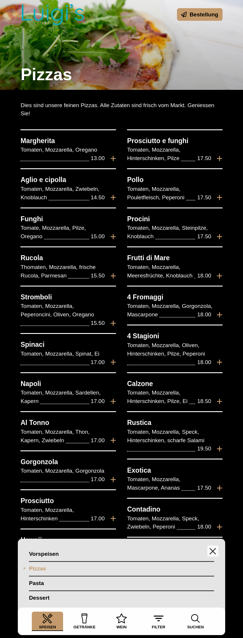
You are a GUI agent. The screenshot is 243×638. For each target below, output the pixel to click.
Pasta (36, 584)
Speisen (47, 621)
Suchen (195, 621)
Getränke (85, 621)
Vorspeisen (44, 554)
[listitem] (68, 149)
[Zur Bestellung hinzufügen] (113, 159)
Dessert (39, 598)
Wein (121, 621)
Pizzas (37, 569)
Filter (158, 621)
